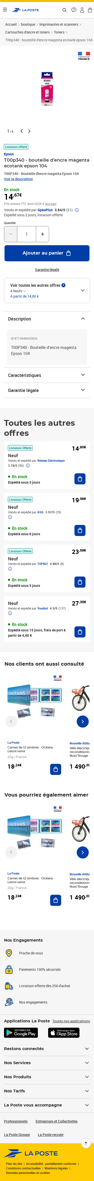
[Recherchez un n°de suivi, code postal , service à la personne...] (64, 10)
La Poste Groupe (17, 1134)
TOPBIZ (42, 564)
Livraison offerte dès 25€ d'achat (44, 985)
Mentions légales (56, 1168)
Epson (9, 154)
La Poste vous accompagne (47, 1105)
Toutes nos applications (71, 1021)
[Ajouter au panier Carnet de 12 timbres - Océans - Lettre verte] (56, 769)
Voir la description (18, 178)
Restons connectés (47, 1049)
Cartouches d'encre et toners (27, 32)
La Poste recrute (50, 1134)
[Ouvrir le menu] (5, 10)
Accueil (11, 24)
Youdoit (42, 608)
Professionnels (16, 1121)
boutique (28, 24)
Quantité (10, 223)
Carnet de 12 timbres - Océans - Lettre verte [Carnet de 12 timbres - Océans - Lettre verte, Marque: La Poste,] (31, 749)
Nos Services (47, 1063)
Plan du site (14, 1164)
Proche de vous (31, 953)
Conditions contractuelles (23, 1168)
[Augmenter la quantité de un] (42, 234)
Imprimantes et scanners (58, 24)
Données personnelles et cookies (28, 1173)
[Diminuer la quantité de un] (10, 234)
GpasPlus (45, 210)
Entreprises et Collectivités (56, 1121)
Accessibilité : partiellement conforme (51, 1164)
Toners (59, 32)
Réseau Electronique (51, 460)
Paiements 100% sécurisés (40, 969)
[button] (74, 10)
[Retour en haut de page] (86, 1143)
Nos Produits (47, 1077)
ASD (40, 512)
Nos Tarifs (47, 1091)
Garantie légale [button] (47, 269)
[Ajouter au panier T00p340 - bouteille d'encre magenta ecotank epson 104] (47, 253)
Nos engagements (33, 1002)
